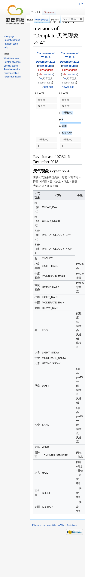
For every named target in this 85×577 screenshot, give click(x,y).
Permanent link (11, 73)
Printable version (12, 69)
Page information (12, 76)
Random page (11, 43)
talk (40, 74)
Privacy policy (38, 525)
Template (36, 12)
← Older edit (45, 86)
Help (6, 47)
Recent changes (12, 40)
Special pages (11, 65)
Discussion (49, 12)
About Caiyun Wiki (55, 525)
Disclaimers (71, 525)
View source (41, 19)
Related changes (12, 62)
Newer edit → (70, 86)
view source (45, 65)
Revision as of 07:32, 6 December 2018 (69, 57)
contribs (48, 74)
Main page (9, 36)
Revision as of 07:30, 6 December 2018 (45, 57)
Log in (80, 3)
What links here (11, 58)
